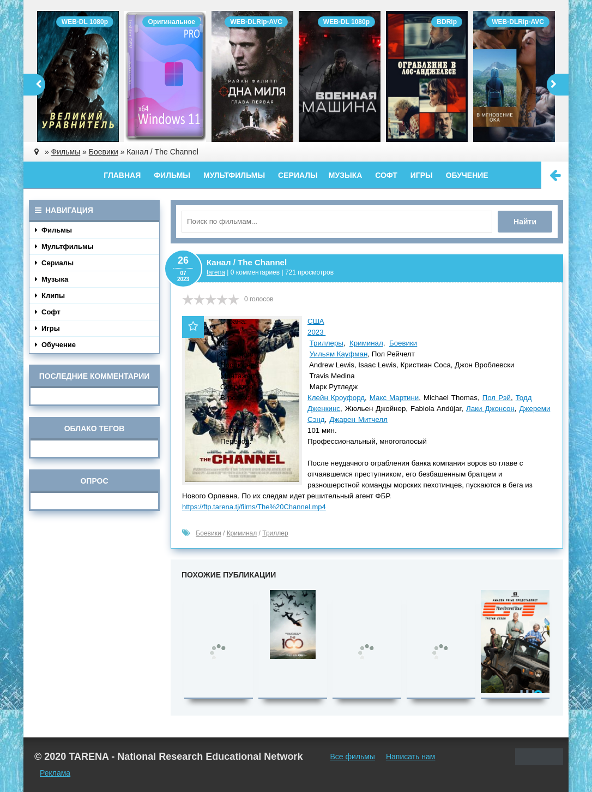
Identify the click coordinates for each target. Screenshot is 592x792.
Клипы (50, 295)
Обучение (467, 175)
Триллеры (326, 343)
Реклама (55, 773)
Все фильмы (352, 756)
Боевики (403, 343)
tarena (216, 272)
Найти (525, 221)
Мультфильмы (234, 175)
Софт (386, 175)
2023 (316, 332)
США (315, 321)
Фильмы (172, 175)
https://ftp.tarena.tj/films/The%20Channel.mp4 (254, 507)
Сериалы (298, 175)
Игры (421, 175)
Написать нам (411, 756)
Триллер (275, 533)
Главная (122, 175)
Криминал (366, 343)
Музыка (346, 175)
